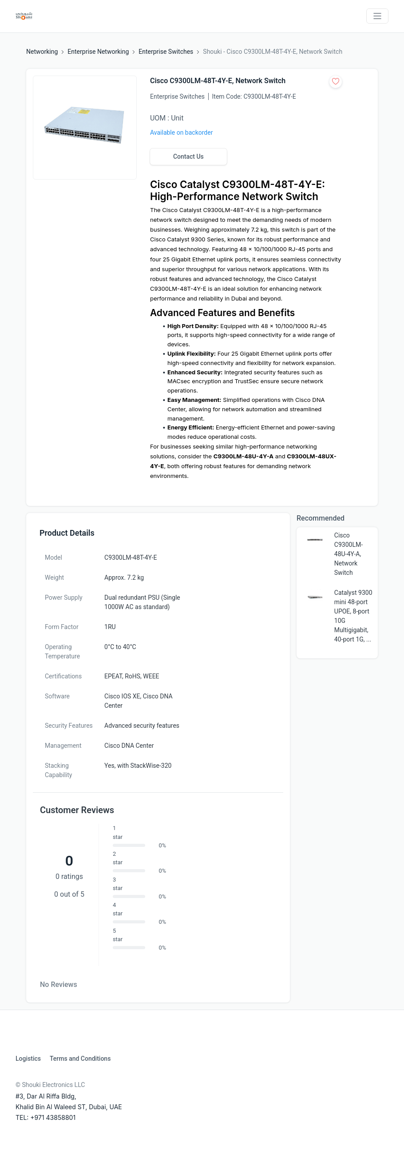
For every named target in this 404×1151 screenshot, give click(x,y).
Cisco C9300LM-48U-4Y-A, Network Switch (348, 554)
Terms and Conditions (80, 1058)
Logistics (28, 1058)
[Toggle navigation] (377, 16)
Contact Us (188, 156)
